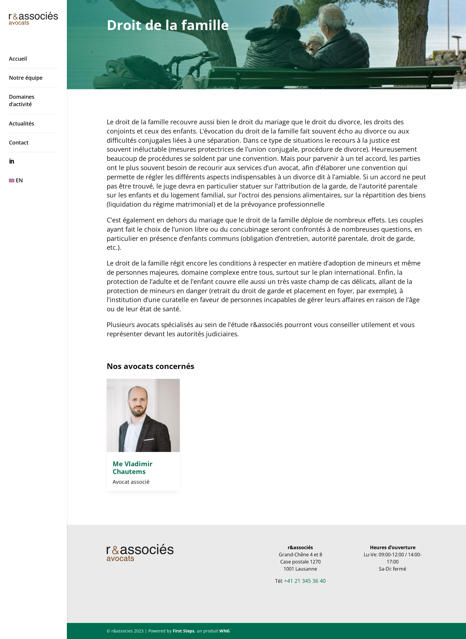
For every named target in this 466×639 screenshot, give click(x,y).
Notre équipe (25, 77)
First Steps (183, 631)
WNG (224, 631)
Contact (19, 142)
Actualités (21, 123)
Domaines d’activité (21, 100)
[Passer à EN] (39, 180)
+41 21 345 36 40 (305, 580)
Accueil (18, 58)
